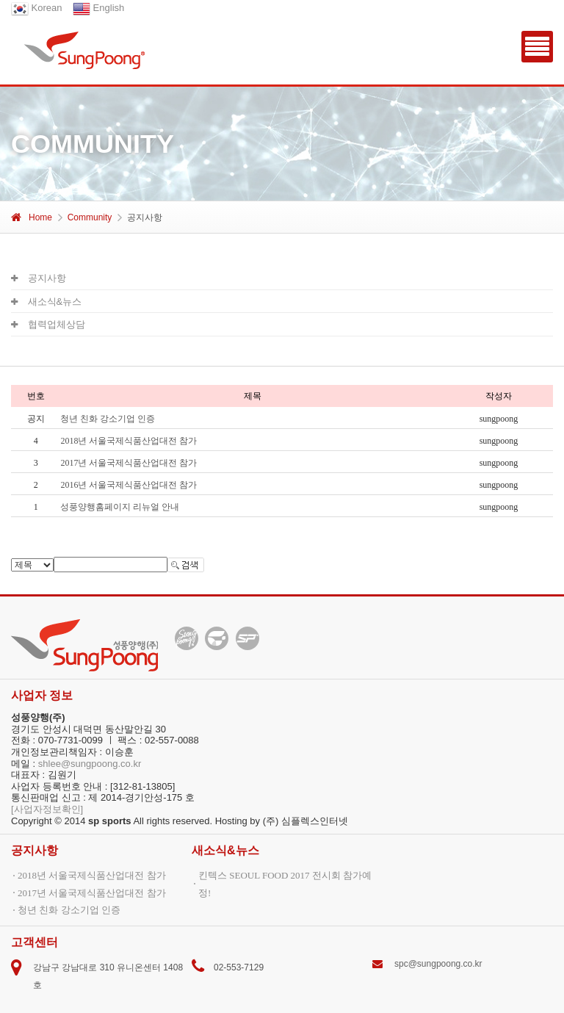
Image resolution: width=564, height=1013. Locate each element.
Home (31, 217)
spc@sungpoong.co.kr (438, 964)
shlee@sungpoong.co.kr (89, 763)
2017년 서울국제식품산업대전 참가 (128, 463)
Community (90, 217)
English (98, 7)
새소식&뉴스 (46, 301)
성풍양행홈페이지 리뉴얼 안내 (119, 507)
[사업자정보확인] (47, 809)
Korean (36, 7)
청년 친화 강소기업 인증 (69, 909)
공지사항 (38, 278)
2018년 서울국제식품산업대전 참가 (128, 441)
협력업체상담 (48, 324)
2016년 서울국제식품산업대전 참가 (128, 485)
